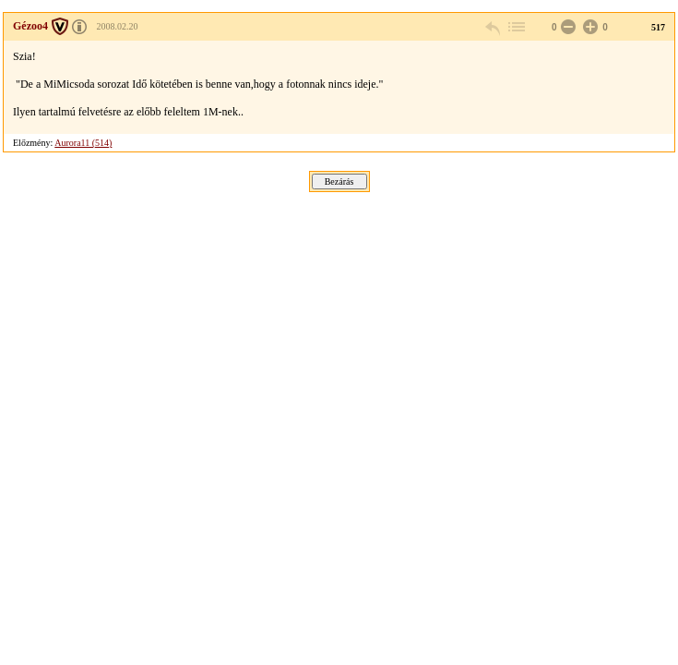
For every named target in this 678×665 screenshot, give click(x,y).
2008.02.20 (117, 26)
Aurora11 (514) (83, 143)
